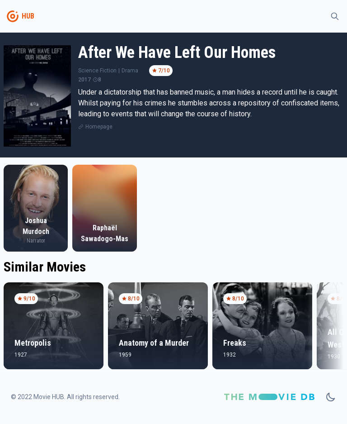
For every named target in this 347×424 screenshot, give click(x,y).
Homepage (99, 127)
